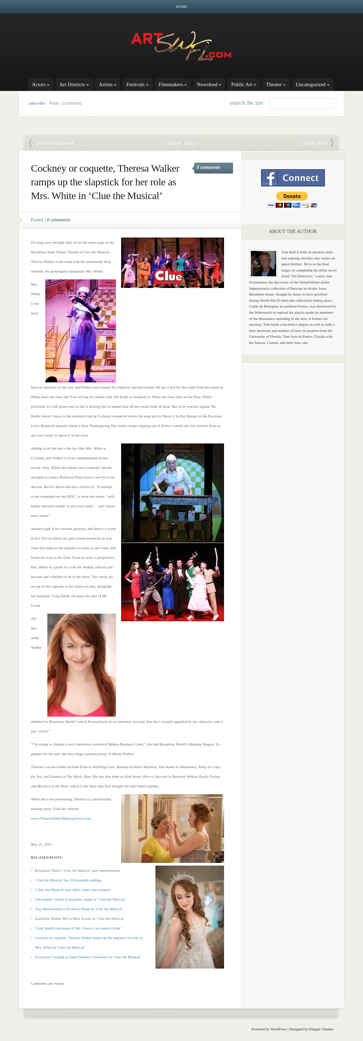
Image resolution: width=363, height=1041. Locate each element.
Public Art (243, 84)
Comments (72, 103)
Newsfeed (209, 84)
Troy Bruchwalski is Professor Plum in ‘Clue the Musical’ (79, 909)
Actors (40, 84)
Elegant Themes (321, 1029)
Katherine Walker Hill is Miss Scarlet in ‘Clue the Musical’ (80, 918)
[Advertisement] (293, 475)
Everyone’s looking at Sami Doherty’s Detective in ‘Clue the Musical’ (88, 957)
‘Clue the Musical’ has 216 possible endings (68, 880)
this (190, 142)
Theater (276, 84)
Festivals (137, 84)
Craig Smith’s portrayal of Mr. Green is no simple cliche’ (318, 143)
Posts (54, 103)
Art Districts (74, 84)
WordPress (278, 1029)
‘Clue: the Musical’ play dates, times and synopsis (72, 890)
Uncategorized (313, 84)
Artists (107, 84)
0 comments (208, 167)
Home (181, 6)
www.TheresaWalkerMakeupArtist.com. (61, 818)
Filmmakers (173, 84)
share (174, 142)
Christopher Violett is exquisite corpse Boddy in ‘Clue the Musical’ (51, 143)
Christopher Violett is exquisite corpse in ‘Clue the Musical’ (80, 899)
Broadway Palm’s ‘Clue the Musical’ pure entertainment (77, 870)
